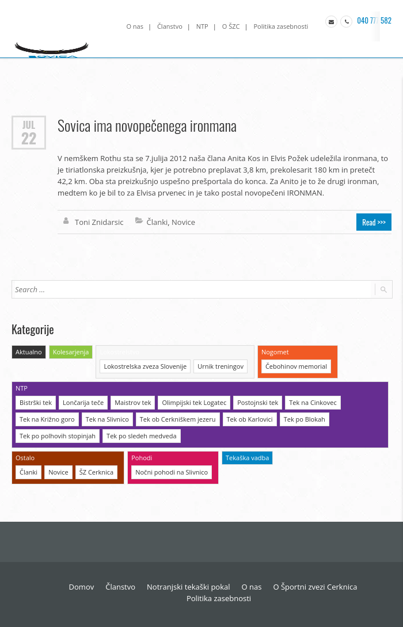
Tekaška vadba (247, 457)
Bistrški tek (36, 402)
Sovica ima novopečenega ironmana (147, 125)
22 (29, 138)
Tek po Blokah (304, 419)
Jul (28, 124)
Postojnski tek (257, 402)
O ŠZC (231, 26)
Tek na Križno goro (47, 419)
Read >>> (374, 222)
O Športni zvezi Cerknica (315, 587)
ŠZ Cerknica (96, 472)
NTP (202, 26)
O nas (134, 26)
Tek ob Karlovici (250, 419)
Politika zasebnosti (280, 26)
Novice (183, 222)
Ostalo (25, 457)
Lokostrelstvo (119, 351)
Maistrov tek (133, 402)
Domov (81, 587)
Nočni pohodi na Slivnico (171, 472)
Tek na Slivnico (107, 419)
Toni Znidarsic (99, 222)
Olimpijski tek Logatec (194, 402)
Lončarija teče (83, 402)
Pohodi (141, 457)
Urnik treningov (220, 366)
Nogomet (275, 351)
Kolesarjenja (71, 351)
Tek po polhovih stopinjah (58, 435)
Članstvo (170, 26)
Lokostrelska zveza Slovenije (145, 366)
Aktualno (29, 351)
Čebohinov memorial (296, 366)
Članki (157, 222)
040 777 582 (373, 20)
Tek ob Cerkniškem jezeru (178, 419)
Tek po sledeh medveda (141, 435)
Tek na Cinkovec (312, 402)
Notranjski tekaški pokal (188, 587)
